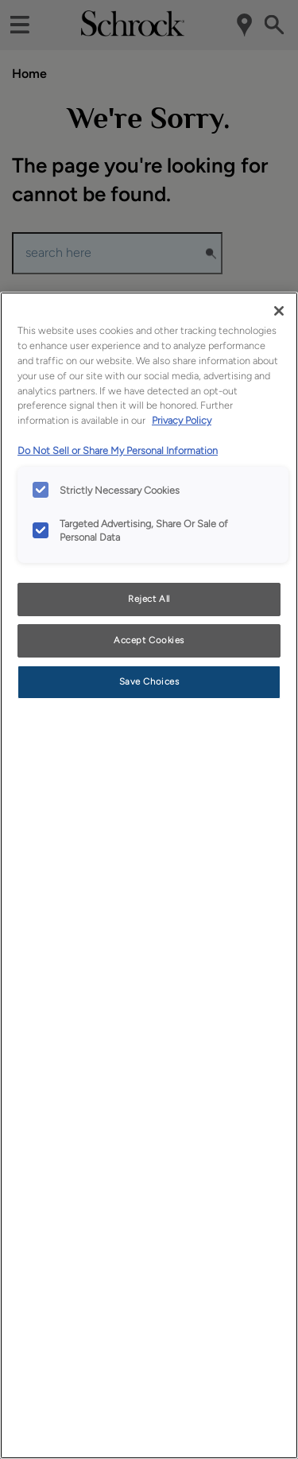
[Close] (278, 310)
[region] (149, 875)
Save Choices (149, 681)
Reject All (149, 598)
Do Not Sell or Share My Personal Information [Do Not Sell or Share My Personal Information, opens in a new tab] (117, 450)
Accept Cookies (149, 640)
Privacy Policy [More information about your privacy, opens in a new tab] (181, 420)
